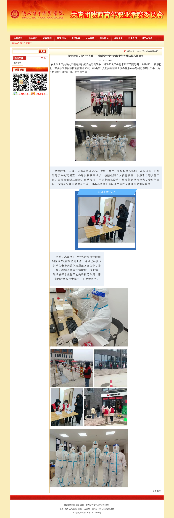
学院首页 (18, 38)
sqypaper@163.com (106, 509)
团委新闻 (47, 38)
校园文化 (118, 38)
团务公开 (132, 38)
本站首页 (33, 38)
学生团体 (104, 38)
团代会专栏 (147, 38)
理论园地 (61, 38)
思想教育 (75, 38)
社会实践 (90, 38)
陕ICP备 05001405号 (92, 513)
